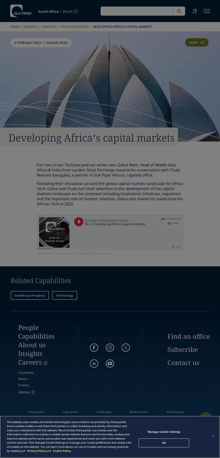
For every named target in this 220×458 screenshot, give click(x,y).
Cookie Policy (62, 451)
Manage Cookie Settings (164, 432)
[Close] (213, 436)
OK (164, 443)
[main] (110, 437)
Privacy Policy (36, 451)
